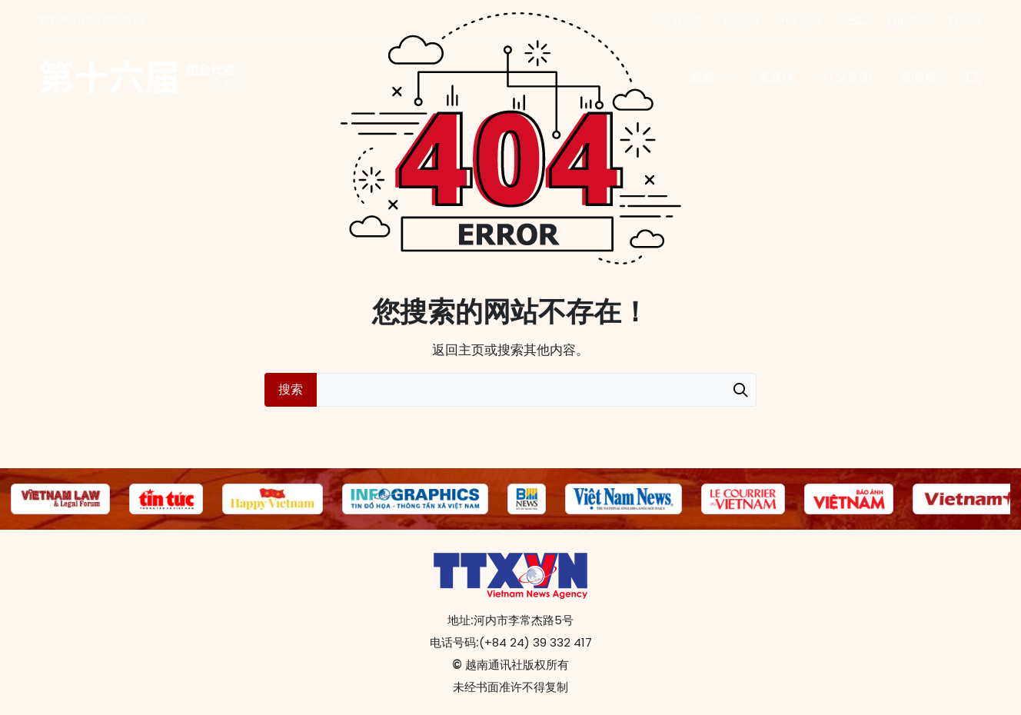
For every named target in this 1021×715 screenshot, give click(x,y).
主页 (471, 350)
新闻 (702, 77)
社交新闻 (847, 77)
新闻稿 (918, 77)
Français (802, 19)
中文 (855, 19)
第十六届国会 (136, 77)
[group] (60, 499)
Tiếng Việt (677, 19)
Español (906, 19)
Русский (965, 19)
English (741, 19)
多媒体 (776, 77)
